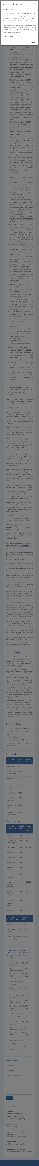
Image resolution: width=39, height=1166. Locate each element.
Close (33, 42)
